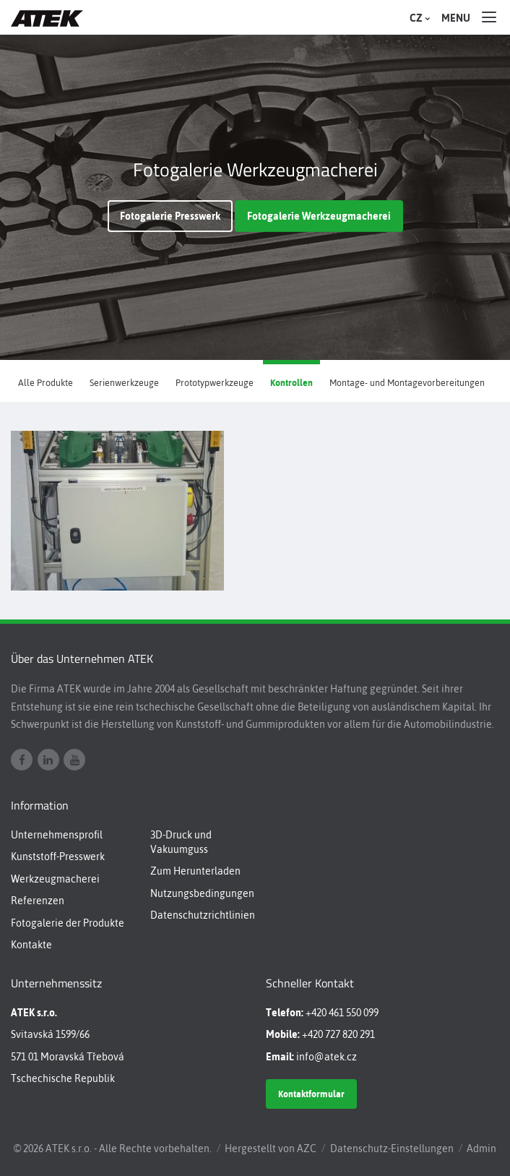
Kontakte (31, 944)
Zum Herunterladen (195, 871)
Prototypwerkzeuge (215, 382)
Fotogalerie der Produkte (67, 923)
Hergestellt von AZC (270, 1148)
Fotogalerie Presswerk (170, 216)
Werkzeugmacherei (55, 879)
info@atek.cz (326, 1057)
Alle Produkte (45, 382)
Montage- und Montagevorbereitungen (407, 382)
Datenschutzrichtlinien (202, 915)
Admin (481, 1148)
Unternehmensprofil (57, 835)
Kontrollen (291, 382)
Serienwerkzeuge (124, 382)
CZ (418, 18)
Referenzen (37, 900)
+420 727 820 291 (338, 1034)
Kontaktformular (311, 1094)
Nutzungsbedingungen (202, 893)
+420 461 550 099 (342, 1012)
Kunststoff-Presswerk (58, 856)
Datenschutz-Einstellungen (392, 1148)
